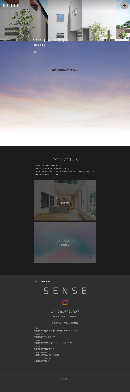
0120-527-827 (66, 312)
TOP (36, 281)
